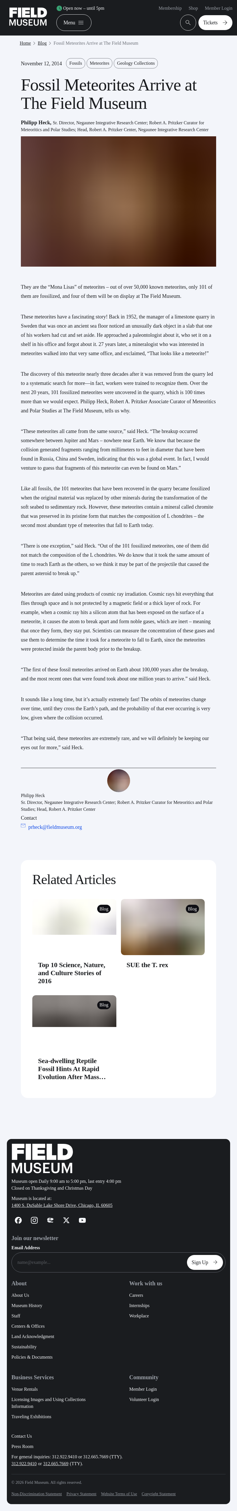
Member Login (218, 8)
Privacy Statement (81, 1494)
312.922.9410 (24, 1463)
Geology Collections (136, 63)
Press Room (22, 1446)
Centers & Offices (28, 1326)
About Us (20, 1295)
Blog (42, 43)
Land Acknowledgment (32, 1336)
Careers (136, 1295)
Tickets (216, 22)
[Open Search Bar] (188, 23)
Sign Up (206, 1262)
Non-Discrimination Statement (36, 1494)
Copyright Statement (159, 1494)
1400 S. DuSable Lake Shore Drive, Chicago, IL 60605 (62, 1205)
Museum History (26, 1305)
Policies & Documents (32, 1357)
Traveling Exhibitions (31, 1416)
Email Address (25, 1247)
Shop (193, 8)
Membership (170, 8)
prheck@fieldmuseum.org (55, 827)
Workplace (139, 1315)
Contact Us (21, 1436)
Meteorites (99, 63)
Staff (15, 1315)
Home (25, 43)
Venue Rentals (24, 1389)
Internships (139, 1305)
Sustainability (24, 1346)
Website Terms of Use (119, 1494)
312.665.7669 (55, 1463)
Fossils (75, 63)
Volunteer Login (144, 1399)
